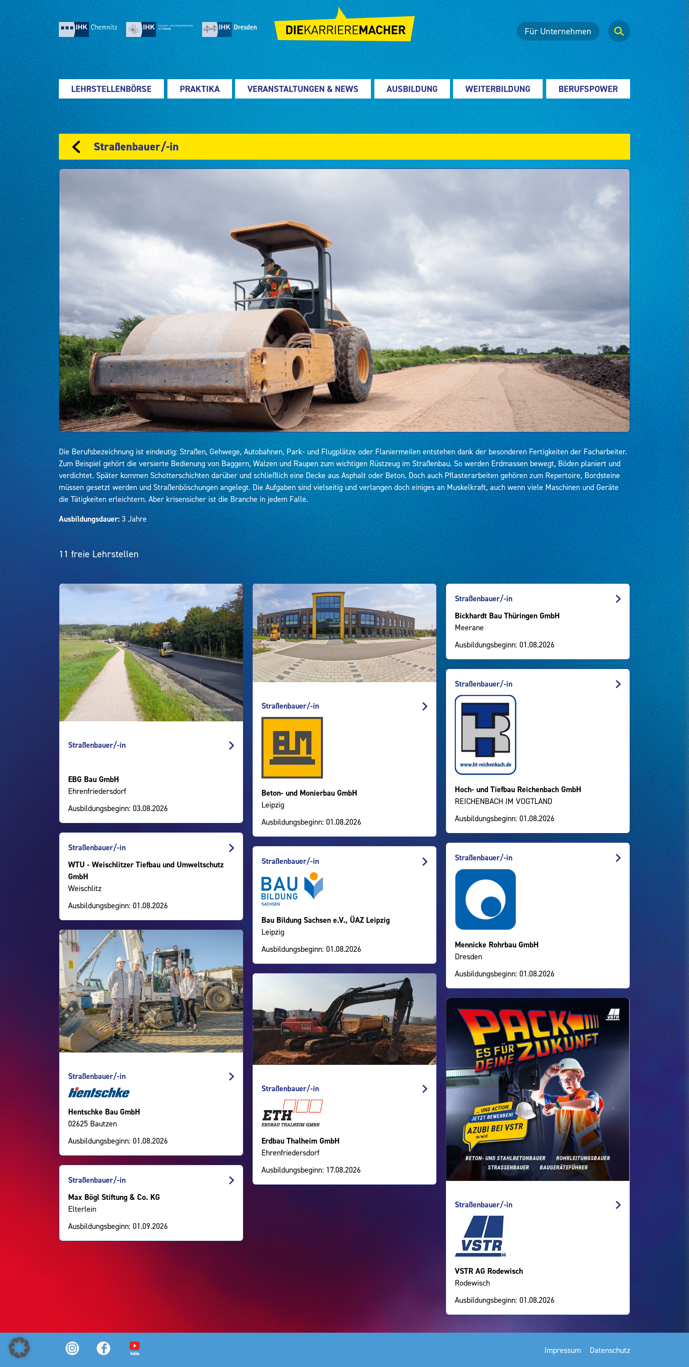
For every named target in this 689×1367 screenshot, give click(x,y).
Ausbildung (412, 89)
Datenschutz (610, 1350)
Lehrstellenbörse (111, 89)
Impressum (562, 1350)
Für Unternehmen (558, 31)
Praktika (200, 89)
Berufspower (588, 89)
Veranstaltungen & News (303, 89)
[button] (19, 1347)
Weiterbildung (497, 89)
